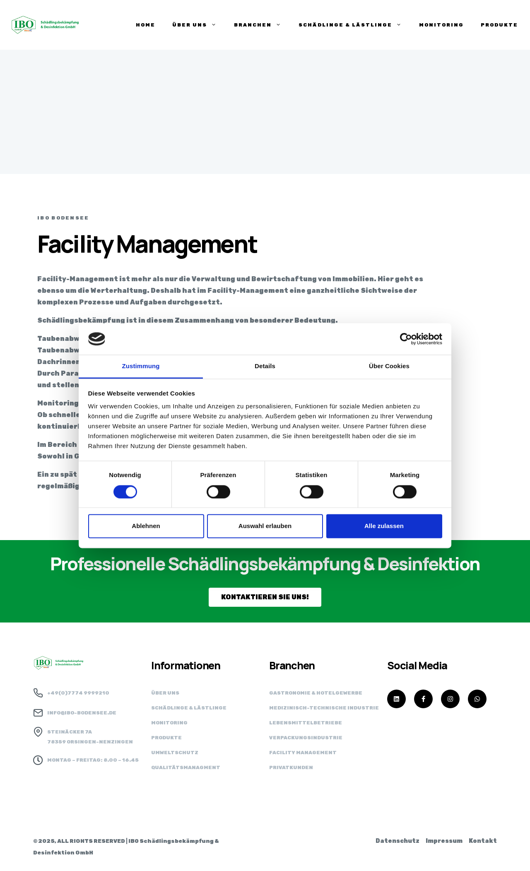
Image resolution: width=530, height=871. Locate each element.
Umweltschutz (174, 752)
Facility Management (303, 752)
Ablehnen (146, 526)
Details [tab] (265, 366)
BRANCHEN (258, 25)
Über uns (165, 693)
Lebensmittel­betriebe (305, 723)
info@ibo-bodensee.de (81, 713)
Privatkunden (291, 767)
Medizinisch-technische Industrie (324, 708)
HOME (145, 25)
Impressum (444, 840)
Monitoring (441, 25)
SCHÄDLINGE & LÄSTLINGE (350, 25)
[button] (265, 597)
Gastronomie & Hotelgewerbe (315, 693)
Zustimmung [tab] (141, 366)
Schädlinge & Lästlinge (188, 708)
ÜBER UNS (194, 25)
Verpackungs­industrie (305, 738)
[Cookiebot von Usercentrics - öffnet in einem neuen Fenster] (406, 339)
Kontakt (483, 840)
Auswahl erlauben (265, 526)
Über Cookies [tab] (389, 366)
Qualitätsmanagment (185, 767)
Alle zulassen (384, 526)
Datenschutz (397, 840)
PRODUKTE (499, 25)
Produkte (166, 738)
